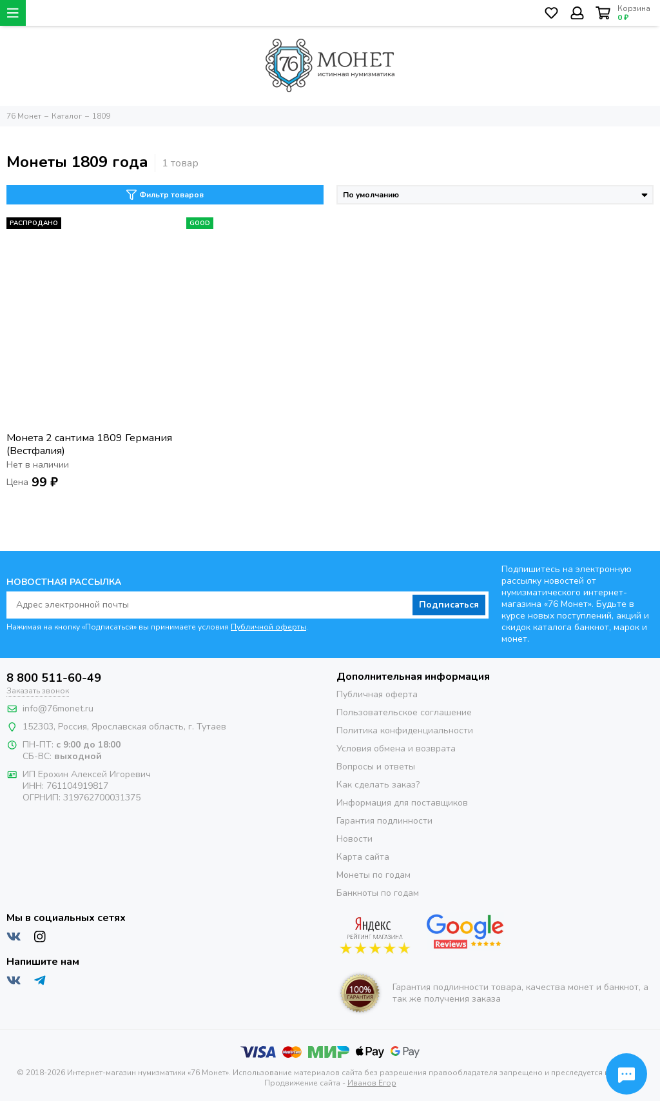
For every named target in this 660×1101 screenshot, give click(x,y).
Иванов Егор (371, 1083)
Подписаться (449, 605)
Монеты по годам (373, 875)
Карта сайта (362, 857)
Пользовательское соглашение (404, 712)
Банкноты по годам (377, 893)
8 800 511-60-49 (53, 678)
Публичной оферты (268, 627)
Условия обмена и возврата (396, 748)
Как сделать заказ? (378, 785)
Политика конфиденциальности (404, 730)
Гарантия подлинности (384, 821)
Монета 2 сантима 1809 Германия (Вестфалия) (89, 444)
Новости (354, 839)
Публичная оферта (377, 694)
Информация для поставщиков (402, 803)
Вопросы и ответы (375, 766)
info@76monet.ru (58, 708)
